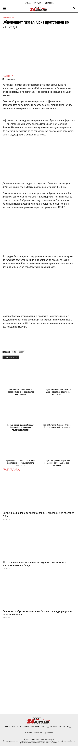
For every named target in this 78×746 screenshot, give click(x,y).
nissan (21, 352)
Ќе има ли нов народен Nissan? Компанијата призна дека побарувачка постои (20, 427)
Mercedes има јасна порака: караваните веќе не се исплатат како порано (20, 392)
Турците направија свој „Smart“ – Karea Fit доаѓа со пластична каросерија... (57, 392)
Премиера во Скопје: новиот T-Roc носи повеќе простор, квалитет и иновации (20, 463)
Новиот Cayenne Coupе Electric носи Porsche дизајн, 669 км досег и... (57, 426)
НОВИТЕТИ (8, 18)
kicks (14, 352)
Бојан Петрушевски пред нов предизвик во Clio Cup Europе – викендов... (57, 463)
